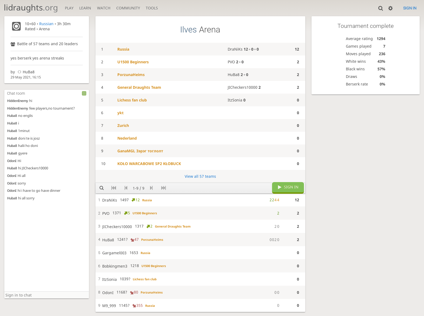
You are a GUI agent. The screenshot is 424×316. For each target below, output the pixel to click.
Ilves (188, 30)
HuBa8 (25, 71)
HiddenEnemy (17, 100)
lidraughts (31, 7)
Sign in (409, 8)
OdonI (11, 161)
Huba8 (12, 115)
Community (128, 8)
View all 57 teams (200, 176)
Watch (103, 8)
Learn (85, 8)
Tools (152, 8)
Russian (46, 23)
